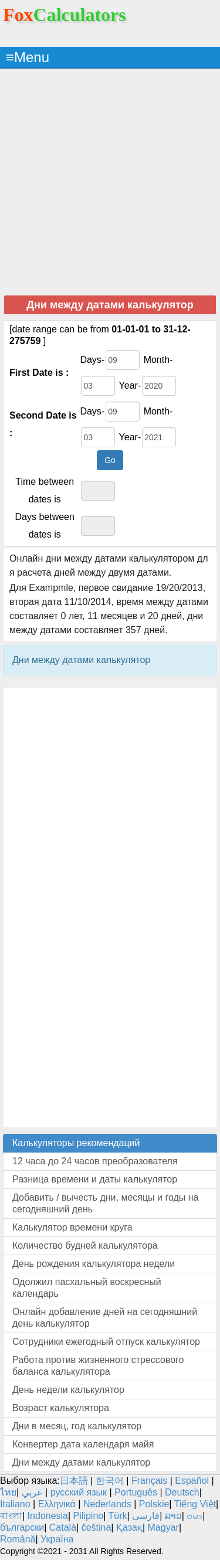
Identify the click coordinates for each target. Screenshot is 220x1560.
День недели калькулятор (68, 1390)
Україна (56, 1539)
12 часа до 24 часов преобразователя (95, 1161)
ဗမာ (194, 1516)
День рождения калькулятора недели (93, 1264)
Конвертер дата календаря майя (83, 1444)
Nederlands (107, 1504)
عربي (32, 1492)
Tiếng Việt (195, 1504)
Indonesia (48, 1516)
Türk (118, 1516)
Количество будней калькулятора (85, 1245)
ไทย (8, 1492)
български (22, 1527)
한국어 (110, 1481)
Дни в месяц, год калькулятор (76, 1426)
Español (193, 1481)
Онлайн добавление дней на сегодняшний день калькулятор (104, 1317)
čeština (96, 1527)
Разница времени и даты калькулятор (94, 1179)
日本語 (74, 1481)
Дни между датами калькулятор (81, 1462)
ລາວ (173, 1516)
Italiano (15, 1504)
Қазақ (129, 1527)
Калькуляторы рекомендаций (76, 1143)
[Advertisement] (110, 181)
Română (17, 1539)
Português (135, 1492)
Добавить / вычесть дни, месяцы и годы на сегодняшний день (105, 1203)
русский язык (78, 1492)
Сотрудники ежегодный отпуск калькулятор (106, 1342)
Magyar (163, 1527)
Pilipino (88, 1516)
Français (149, 1481)
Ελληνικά (57, 1504)
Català (62, 1527)
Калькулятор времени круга (72, 1227)
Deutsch (182, 1492)
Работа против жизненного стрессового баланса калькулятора (98, 1366)
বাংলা (11, 1516)
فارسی (146, 1516)
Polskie (154, 1504)
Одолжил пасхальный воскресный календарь (86, 1288)
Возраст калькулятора (60, 1408)
